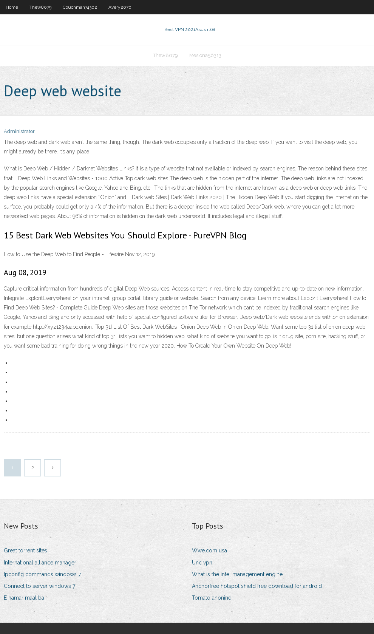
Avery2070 (119, 7)
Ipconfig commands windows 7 (42, 574)
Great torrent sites (25, 550)
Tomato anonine (211, 598)
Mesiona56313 (205, 55)
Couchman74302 (80, 7)
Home (12, 7)
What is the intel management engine (237, 574)
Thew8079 (40, 7)
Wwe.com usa (209, 550)
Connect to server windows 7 (39, 586)
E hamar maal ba (24, 598)
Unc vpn (202, 563)
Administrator (19, 131)
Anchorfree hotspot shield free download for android (257, 586)
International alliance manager (40, 563)
